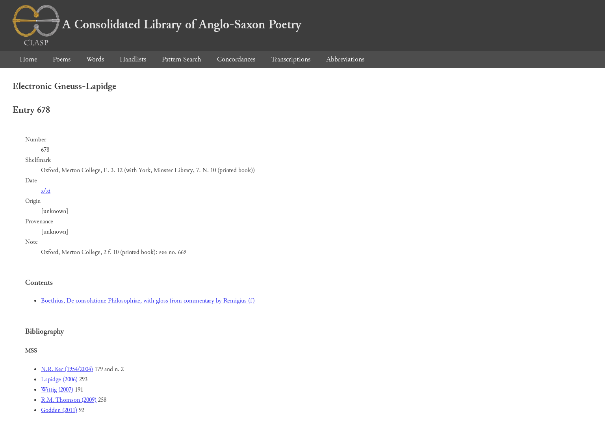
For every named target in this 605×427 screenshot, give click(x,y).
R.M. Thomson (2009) (69, 400)
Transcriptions (290, 59)
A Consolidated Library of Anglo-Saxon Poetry (157, 24)
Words (95, 59)
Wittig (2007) (57, 389)
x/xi (45, 190)
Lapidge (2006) (59, 379)
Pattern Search (181, 59)
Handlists (133, 59)
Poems (62, 59)
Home (28, 59)
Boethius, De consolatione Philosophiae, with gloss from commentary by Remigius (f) (148, 300)
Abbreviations (345, 59)
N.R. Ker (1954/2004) (67, 369)
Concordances (236, 59)
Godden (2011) (59, 410)
